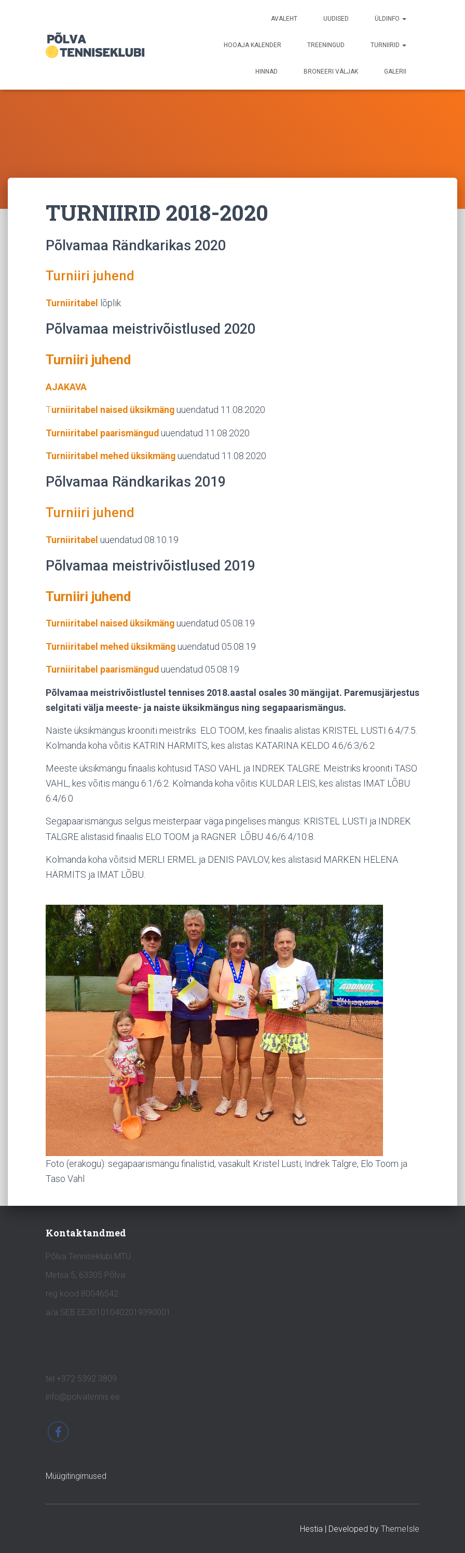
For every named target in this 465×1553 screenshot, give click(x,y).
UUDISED (336, 18)
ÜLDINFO (390, 18)
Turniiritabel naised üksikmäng (112, 622)
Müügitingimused (76, 1476)
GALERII (395, 71)
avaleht (284, 18)
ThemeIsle (400, 1529)
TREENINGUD (326, 45)
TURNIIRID (388, 45)
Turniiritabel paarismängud (104, 432)
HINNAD (266, 71)
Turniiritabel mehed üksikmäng (113, 455)
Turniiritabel (72, 302)
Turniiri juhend (92, 275)
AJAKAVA (66, 386)
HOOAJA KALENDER (252, 45)
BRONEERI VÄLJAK (331, 71)
